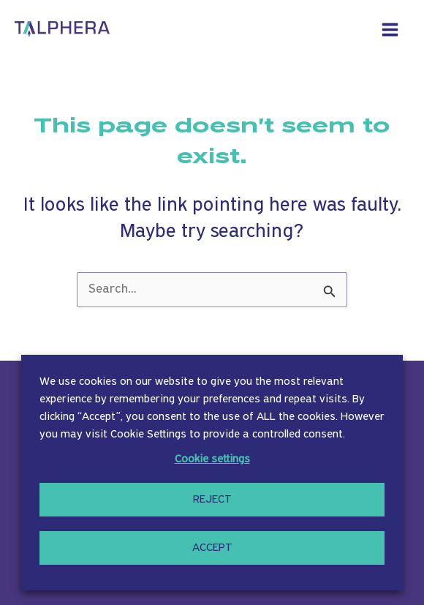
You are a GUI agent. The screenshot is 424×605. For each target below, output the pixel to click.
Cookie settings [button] (212, 459)
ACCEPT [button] (212, 548)
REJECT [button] (212, 500)
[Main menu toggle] (390, 29)
